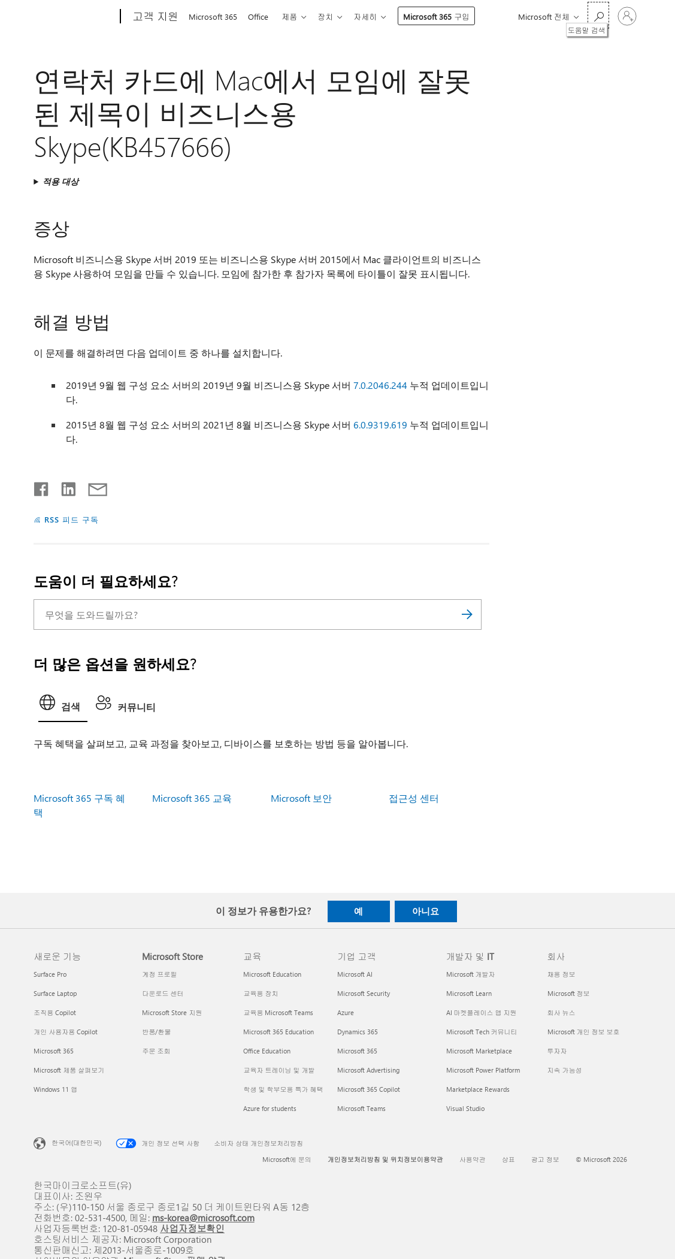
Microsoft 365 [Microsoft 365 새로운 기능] (54, 1050)
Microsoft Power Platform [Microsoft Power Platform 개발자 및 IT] (483, 1069)
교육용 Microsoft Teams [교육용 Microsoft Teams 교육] (278, 1012)
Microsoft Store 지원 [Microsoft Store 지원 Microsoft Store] (172, 1012)
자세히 (374, 16)
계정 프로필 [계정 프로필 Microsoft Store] (159, 974)
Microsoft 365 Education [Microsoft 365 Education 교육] (278, 1031)
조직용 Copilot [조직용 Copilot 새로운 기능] (55, 1012)
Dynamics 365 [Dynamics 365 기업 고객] (357, 1031)
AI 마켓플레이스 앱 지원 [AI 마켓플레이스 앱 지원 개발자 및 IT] (481, 1012)
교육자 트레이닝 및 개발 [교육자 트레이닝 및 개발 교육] (278, 1069)
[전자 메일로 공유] (92, 486)
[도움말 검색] (598, 15)
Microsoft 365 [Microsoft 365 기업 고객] (357, 1050)
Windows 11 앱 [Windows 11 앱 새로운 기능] (55, 1089)
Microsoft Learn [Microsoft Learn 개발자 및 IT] (469, 993)
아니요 (425, 911)
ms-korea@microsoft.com (203, 1217)
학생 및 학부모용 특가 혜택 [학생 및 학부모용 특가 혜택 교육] (283, 1089)
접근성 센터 (414, 798)
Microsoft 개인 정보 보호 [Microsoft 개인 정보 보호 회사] (583, 1031)
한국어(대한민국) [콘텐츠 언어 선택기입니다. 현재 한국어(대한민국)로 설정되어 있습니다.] (76, 1141)
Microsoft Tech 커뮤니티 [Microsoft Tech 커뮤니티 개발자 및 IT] (481, 1031)
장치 (332, 16)
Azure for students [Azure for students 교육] (269, 1108)
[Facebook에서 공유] (42, 486)
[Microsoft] (75, 17)
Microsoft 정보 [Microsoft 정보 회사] (568, 993)
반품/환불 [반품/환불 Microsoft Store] (156, 1031)
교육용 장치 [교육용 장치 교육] (260, 993)
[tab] (62, 706)
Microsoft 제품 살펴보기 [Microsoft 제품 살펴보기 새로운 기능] (69, 1069)
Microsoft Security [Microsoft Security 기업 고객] (363, 993)
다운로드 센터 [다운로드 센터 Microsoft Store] (162, 993)
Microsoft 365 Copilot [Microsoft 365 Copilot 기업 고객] (368, 1089)
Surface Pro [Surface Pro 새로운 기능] (50, 974)
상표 (508, 1159)
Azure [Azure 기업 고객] (345, 1012)
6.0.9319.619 (380, 424)
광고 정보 (545, 1159)
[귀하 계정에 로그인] (627, 16)
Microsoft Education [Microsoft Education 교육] (272, 974)
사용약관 (472, 1159)
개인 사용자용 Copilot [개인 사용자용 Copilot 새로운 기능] (66, 1031)
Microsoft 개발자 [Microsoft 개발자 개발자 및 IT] (470, 974)
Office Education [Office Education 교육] (266, 1050)
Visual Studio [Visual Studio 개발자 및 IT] (465, 1108)
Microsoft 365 (213, 16)
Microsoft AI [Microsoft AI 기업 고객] (355, 974)
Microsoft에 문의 (286, 1159)
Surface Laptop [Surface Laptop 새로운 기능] (55, 993)
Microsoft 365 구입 (446, 16)
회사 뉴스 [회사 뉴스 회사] (561, 1012)
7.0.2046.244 (380, 385)
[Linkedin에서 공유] (63, 486)
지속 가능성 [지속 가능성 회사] (564, 1069)
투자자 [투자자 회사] (557, 1050)
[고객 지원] (154, 17)
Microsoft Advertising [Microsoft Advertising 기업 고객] (368, 1069)
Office (260, 16)
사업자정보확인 (192, 1228)
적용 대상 (60, 181)
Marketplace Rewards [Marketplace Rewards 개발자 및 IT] (478, 1089)
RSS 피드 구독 (71, 519)
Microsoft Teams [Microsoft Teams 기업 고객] (361, 1108)
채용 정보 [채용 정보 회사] (561, 974)
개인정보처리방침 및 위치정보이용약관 (385, 1159)
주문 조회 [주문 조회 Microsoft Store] (156, 1050)
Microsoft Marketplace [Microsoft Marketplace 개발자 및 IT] (479, 1050)
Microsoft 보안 (301, 798)
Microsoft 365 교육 (192, 798)
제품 (294, 16)
